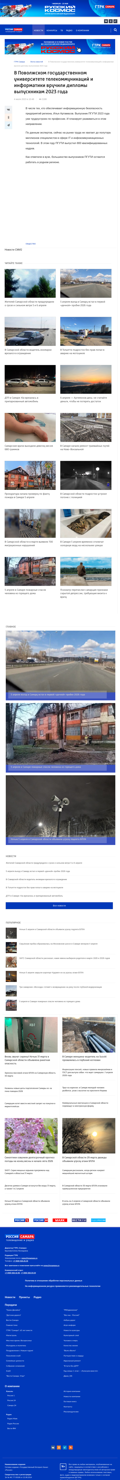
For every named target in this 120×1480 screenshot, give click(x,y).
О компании (82, 31)
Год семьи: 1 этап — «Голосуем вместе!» (81, 1358)
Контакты (68, 1394)
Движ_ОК (68, 1363)
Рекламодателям (71, 1399)
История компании (72, 1379)
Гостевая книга (70, 1389)
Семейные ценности (15, 1348)
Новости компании (72, 1384)
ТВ (61, 31)
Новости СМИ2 (13, 249)
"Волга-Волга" (70, 1338)
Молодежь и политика (16, 1333)
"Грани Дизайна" (13, 1298)
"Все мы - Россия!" (72, 1303)
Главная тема (11, 1313)
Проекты (24, 1285)
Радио (69, 31)
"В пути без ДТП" (71, 1353)
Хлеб (8, 1358)
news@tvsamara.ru (29, 1246)
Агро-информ (69, 1313)
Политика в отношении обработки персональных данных (53, 1268)
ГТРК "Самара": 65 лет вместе (19, 1318)
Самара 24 (11, 1393)
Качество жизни (71, 1333)
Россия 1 (11, 1383)
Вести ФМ (11, 1416)
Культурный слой (71, 1323)
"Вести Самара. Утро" (15, 1363)
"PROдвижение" (71, 1298)
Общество (31, 244)
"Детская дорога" (13, 1303)
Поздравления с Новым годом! (19, 1338)
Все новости (59, 893)
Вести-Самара (12, 1308)
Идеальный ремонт (72, 1348)
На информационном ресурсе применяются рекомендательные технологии (62, 1274)
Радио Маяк (12, 1406)
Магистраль (11, 1323)
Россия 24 (11, 1388)
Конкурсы (52, 31)
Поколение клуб (13, 1343)
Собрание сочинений (15, 1353)
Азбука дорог (69, 1308)
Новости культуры (72, 1318)
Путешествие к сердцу (73, 1343)
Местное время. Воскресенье (19, 1328)
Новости (38, 31)
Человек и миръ (71, 1328)
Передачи (11, 1292)
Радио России (13, 1411)
